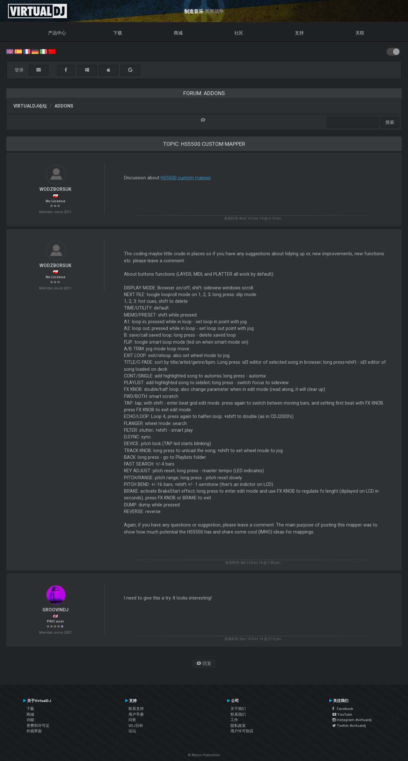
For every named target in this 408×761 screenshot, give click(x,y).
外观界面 (34, 731)
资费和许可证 (37, 725)
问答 (132, 720)
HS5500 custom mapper (186, 177)
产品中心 (57, 32)
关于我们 (238, 708)
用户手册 (136, 714)
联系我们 (238, 714)
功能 (30, 720)
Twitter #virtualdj (349, 725)
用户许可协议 (241, 731)
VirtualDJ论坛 (30, 105)
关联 (359, 32)
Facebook (342, 708)
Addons (64, 105)
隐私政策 (238, 725)
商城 (178, 32)
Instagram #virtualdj (352, 720)
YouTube (342, 714)
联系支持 (136, 708)
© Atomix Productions (204, 755)
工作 (234, 720)
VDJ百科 (135, 725)
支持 (299, 32)
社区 (238, 32)
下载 (117, 32)
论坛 (132, 731)
